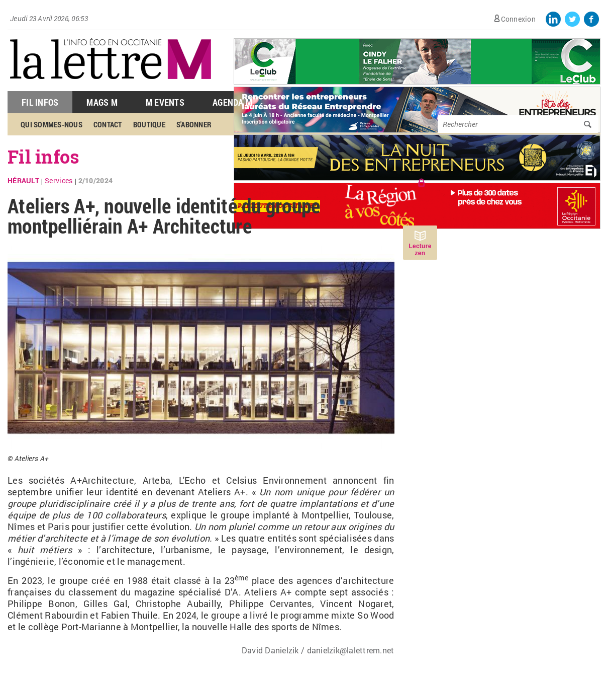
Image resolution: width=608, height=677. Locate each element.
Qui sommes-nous (51, 124)
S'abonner (194, 124)
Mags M (102, 102)
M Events (165, 102)
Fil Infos (40, 102)
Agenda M (232, 102)
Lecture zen (420, 250)
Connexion (518, 19)
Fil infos (43, 156)
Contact (107, 124)
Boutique (149, 124)
